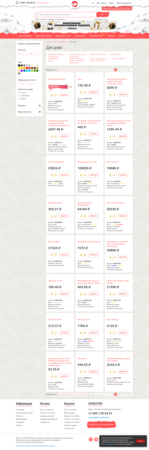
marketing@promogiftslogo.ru (99, 418)
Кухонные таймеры (75, 58)
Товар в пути (25, 96)
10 (119, 70)
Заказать (64, 95)
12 (125, 70)
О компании (20, 410)
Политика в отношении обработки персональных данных (35, 446)
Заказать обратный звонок (101, 425)
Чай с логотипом (70, 410)
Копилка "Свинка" (55, 320)
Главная (49, 42)
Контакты (122, 36)
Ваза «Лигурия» (113, 162)
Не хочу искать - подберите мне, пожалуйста (51, 19)
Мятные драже (69, 413)
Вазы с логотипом (96, 60)
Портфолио (111, 36)
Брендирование (80, 36)
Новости (19, 425)
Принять (140, 441)
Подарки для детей (47, 416)
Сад (49, 60)
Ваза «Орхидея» (84, 320)
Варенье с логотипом (71, 416)
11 (122, 70)
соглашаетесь (109, 444)
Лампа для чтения (55, 281)
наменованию (63, 70)
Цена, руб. (22, 50)
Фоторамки (115, 54)
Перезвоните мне (43, 3)
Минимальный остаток (27, 80)
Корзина (101, 3)
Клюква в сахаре (70, 425)
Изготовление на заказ (63, 36)
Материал (22, 106)
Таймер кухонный (55, 203)
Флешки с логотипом (47, 413)
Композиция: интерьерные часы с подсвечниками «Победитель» (117, 244)
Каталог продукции (25, 36)
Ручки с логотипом (47, 410)
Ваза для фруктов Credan (87, 162)
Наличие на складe (25, 89)
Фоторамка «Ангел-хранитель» (89, 242)
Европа (23, 99)
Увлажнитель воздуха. (57, 79)
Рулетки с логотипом (97, 54)
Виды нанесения (24, 112)
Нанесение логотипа (96, 36)
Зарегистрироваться (124, 3)
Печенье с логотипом (72, 419)
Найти (103, 14)
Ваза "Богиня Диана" (56, 162)
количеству (80, 70)
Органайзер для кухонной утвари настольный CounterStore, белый (117, 81)
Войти (111, 3)
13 (128, 70)
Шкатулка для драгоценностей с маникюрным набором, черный (119, 123)
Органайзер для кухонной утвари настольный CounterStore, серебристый (59, 123)
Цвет (20, 62)
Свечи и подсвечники (97, 58)
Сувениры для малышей (48, 419)
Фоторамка (82, 358)
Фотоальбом (52, 58)
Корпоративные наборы (43, 36)
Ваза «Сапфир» (54, 242)
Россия (23, 92)
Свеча (80, 79)
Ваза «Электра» (113, 320)
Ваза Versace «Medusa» (116, 203)
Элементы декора (117, 58)
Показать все (45, 422)
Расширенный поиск (100, 19)
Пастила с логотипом (72, 422)
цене (72, 70)
